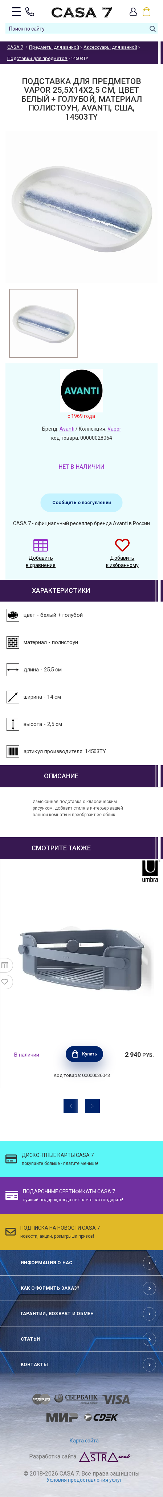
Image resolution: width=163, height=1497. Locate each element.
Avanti (67, 429)
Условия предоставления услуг (84, 1479)
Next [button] (92, 1106)
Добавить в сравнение (41, 557)
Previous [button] (71, 1106)
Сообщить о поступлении (81, 502)
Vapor (114, 429)
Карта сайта (84, 1440)
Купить (89, 1054)
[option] (43, 323)
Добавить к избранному (122, 557)
